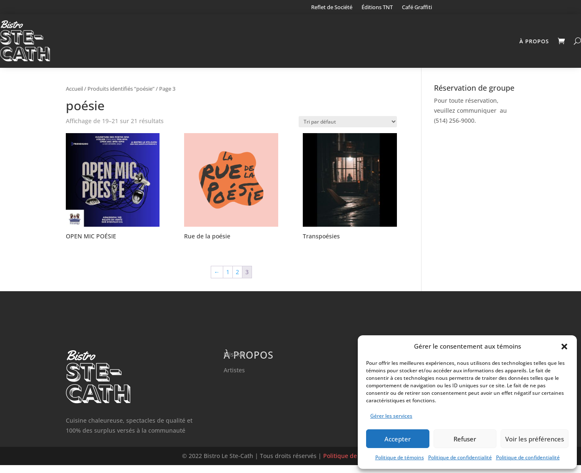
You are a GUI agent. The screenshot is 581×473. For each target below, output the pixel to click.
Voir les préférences (534, 439)
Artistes (234, 378)
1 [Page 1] (227, 280)
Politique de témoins (399, 457)
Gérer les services (391, 415)
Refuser (465, 439)
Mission (234, 363)
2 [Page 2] (237, 280)
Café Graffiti (417, 7)
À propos (534, 41)
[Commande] (348, 129)
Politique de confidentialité (460, 457)
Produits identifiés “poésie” (121, 96)
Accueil (74, 96)
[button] (564, 346)
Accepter (397, 439)
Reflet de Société (331, 7)
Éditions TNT (377, 7)
